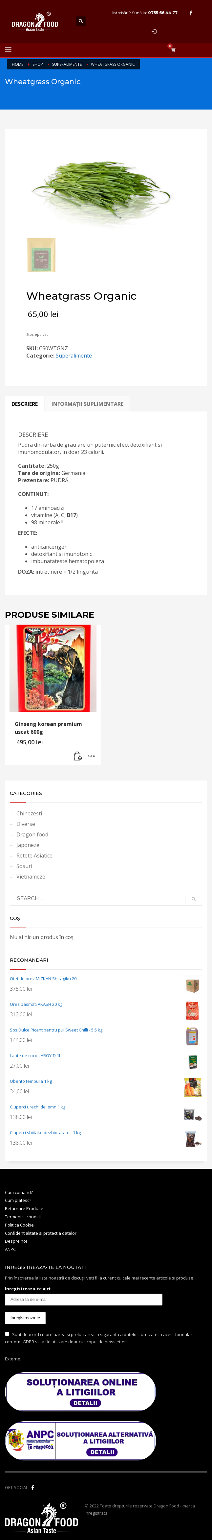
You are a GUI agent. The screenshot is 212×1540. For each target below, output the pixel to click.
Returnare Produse (24, 1208)
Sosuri (24, 866)
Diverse (25, 824)
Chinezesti (29, 813)
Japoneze (27, 845)
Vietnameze (30, 876)
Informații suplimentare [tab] (87, 404)
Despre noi (16, 1241)
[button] (78, 756)
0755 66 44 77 (163, 12)
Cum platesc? (18, 1200)
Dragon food (32, 834)
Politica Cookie (19, 1225)
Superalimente (74, 355)
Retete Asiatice (34, 855)
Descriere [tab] (24, 404)
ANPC (10, 1249)
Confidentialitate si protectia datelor (40, 1233)
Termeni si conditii (23, 1217)
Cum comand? (19, 1192)
